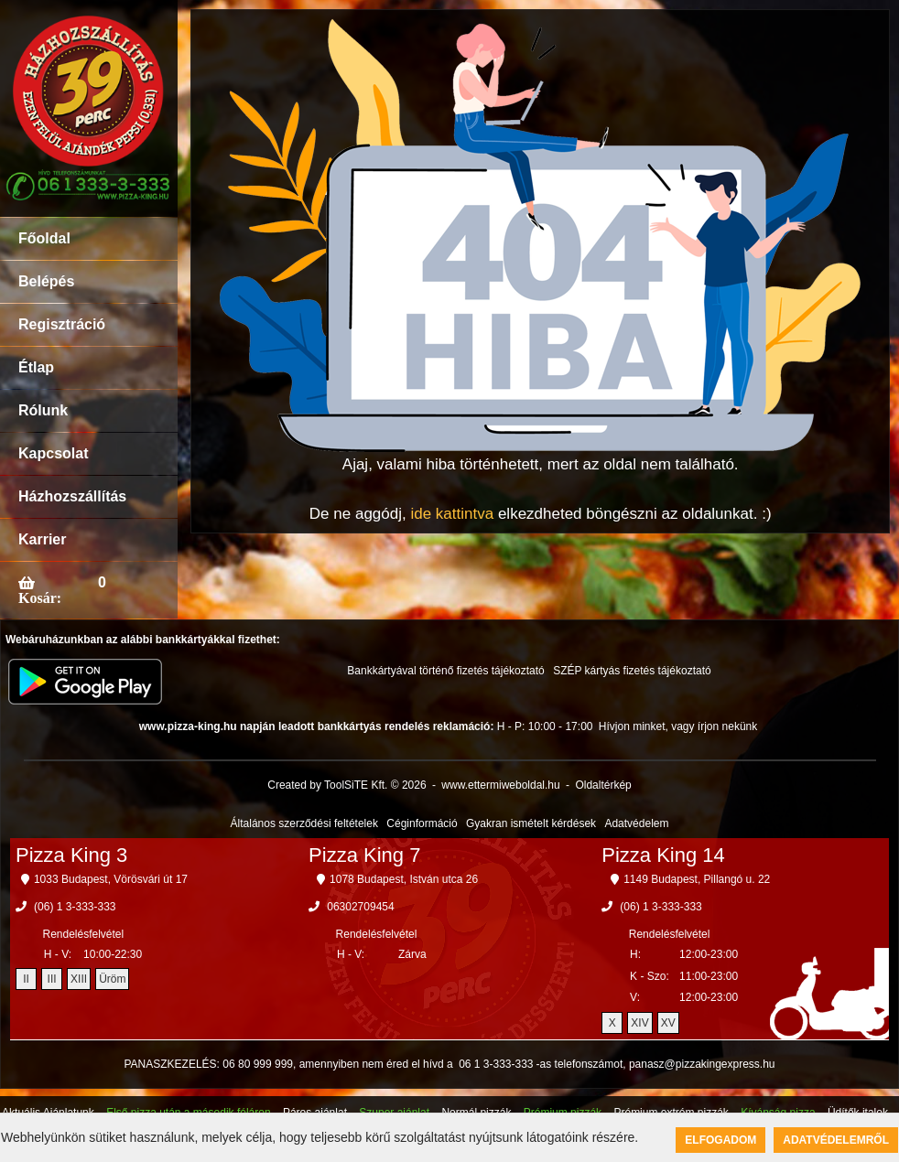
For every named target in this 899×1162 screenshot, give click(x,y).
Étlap (36, 367)
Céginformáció (421, 823)
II (26, 979)
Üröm (112, 979)
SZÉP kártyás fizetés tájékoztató (632, 670)
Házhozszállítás (72, 496)
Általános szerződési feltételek (304, 823)
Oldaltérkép (603, 785)
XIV (639, 1023)
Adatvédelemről (836, 1140)
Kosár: (39, 597)
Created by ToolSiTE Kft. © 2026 (346, 785)
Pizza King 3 (71, 855)
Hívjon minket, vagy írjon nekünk (678, 726)
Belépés (46, 281)
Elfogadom (720, 1140)
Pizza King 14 (663, 855)
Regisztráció (61, 324)
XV (668, 1023)
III (52, 979)
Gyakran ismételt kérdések (531, 823)
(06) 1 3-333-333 (74, 906)
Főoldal (44, 238)
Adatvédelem (636, 823)
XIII (78, 979)
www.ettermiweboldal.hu (500, 785)
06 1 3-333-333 (496, 1064)
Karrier (42, 539)
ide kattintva (451, 513)
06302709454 (360, 906)
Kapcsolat (53, 453)
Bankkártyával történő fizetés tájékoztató (445, 670)
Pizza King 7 (364, 855)
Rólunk (43, 410)
